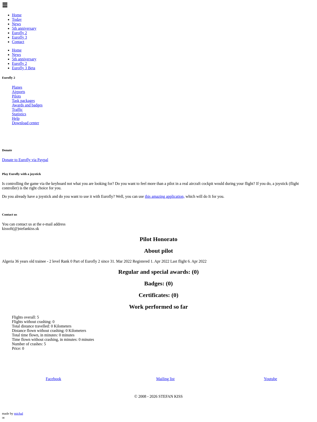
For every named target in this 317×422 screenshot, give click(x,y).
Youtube (270, 379)
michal (18, 413)
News (16, 24)
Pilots (16, 96)
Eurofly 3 (19, 37)
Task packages (23, 101)
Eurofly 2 (19, 33)
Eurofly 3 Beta (23, 68)
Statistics (19, 114)
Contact (18, 42)
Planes (17, 87)
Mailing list (165, 379)
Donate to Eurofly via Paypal (25, 160)
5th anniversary (24, 28)
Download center (25, 123)
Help (16, 118)
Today (17, 19)
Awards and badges (27, 105)
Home (17, 15)
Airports (18, 92)
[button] (5, 5)
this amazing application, (165, 196)
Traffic (17, 109)
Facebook (53, 379)
